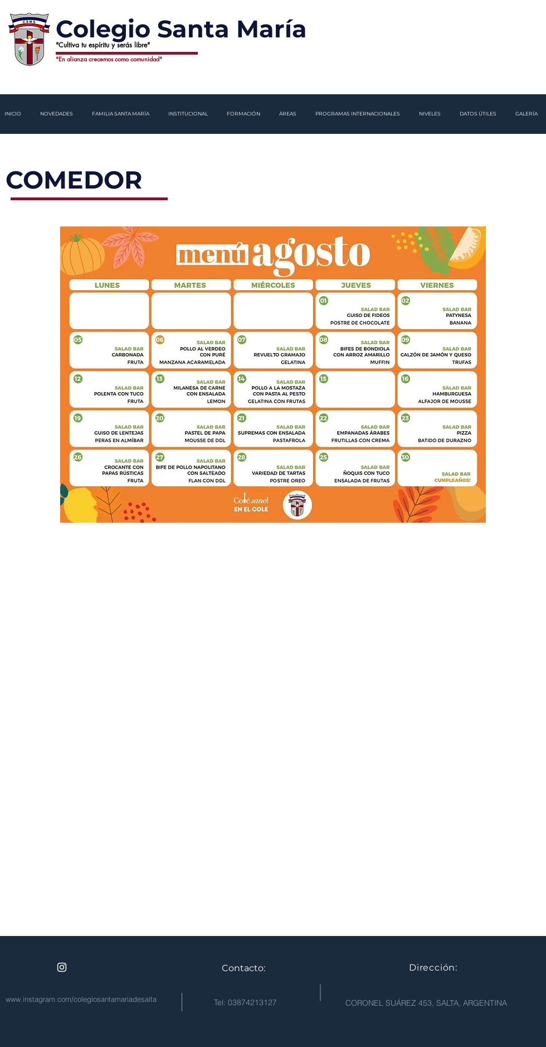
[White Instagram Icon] (62, 967)
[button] (58, 114)
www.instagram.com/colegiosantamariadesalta (81, 999)
